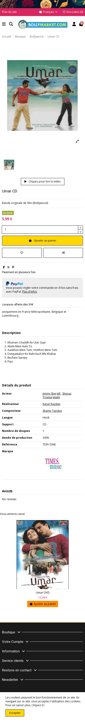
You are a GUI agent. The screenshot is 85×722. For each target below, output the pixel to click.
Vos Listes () (72, 12)
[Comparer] (63, 253)
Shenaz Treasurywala (57, 395)
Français (48, 12)
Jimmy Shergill (52, 393)
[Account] (74, 24)
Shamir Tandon (52, 411)
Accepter (15, 713)
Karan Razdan (51, 404)
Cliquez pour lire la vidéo (42, 181)
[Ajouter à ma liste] (22, 253)
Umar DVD (43, 592)
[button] (3, 24)
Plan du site (9, 12)
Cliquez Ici (38, 705)
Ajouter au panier (42, 240)
